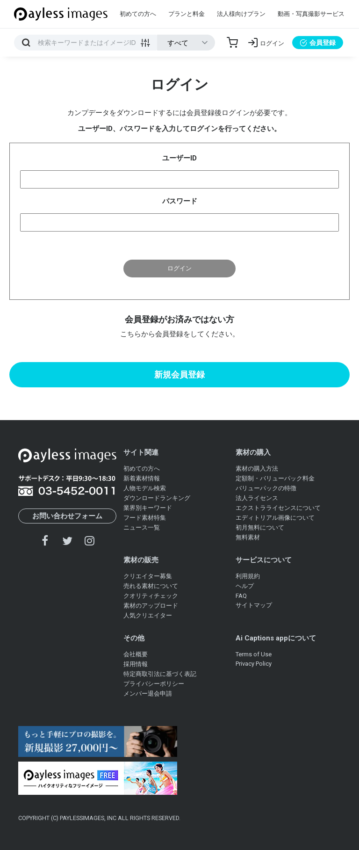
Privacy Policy (254, 663)
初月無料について (260, 527)
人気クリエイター (147, 615)
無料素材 (248, 537)
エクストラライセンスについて (278, 507)
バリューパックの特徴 (266, 488)
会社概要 (135, 654)
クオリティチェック (150, 595)
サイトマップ (254, 605)
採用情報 (135, 664)
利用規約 (248, 576)
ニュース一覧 (141, 527)
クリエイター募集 (147, 576)
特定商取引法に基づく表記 (159, 673)
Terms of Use (254, 654)
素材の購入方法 (257, 468)
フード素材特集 (144, 517)
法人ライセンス (257, 497)
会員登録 (318, 42)
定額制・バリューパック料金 (275, 478)
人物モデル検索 (144, 488)
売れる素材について (150, 585)
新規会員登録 (179, 374)
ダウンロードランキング (156, 497)
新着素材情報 (141, 478)
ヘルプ (245, 585)
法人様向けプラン (241, 13)
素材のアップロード (150, 605)
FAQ (241, 595)
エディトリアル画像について (275, 517)
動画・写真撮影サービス (311, 13)
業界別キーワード (147, 507)
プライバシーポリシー (153, 683)
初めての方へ (138, 13)
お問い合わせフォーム (67, 516)
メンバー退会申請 (147, 693)
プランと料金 (186, 13)
